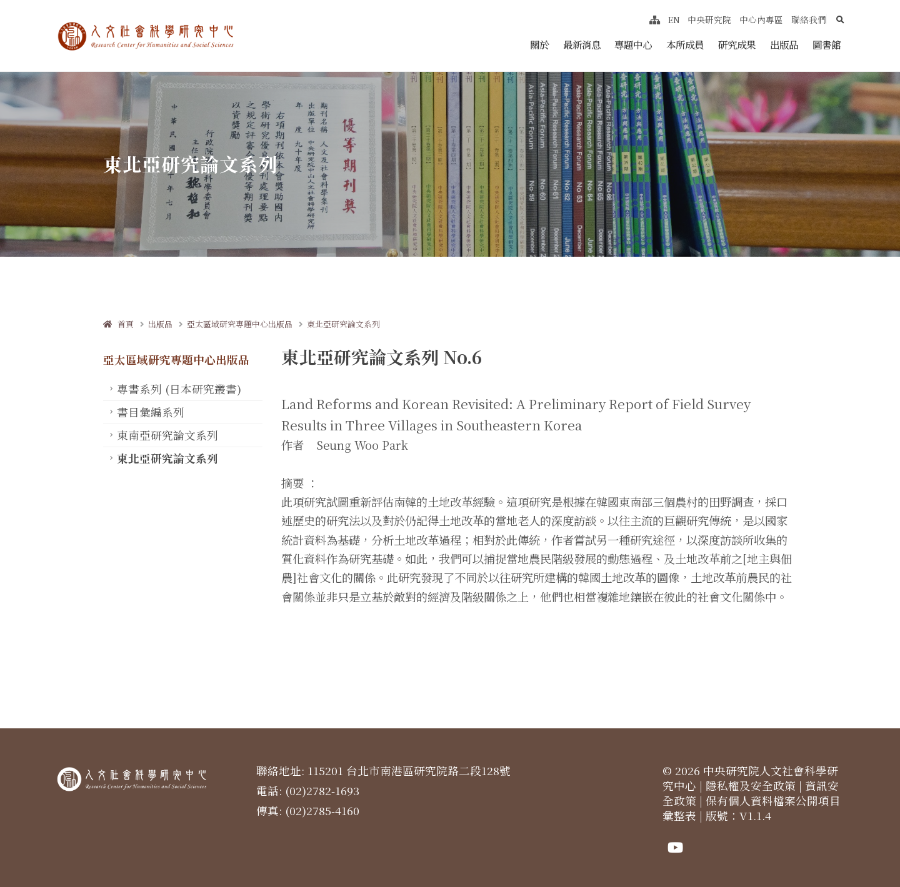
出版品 (784, 44)
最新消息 (582, 44)
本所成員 (685, 44)
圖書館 (826, 44)
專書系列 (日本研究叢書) (179, 389)
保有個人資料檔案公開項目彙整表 (751, 808)
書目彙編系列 (150, 412)
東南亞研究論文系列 (167, 435)
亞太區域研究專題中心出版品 (239, 324)
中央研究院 (709, 19)
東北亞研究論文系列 (343, 324)
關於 (539, 44)
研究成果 (737, 44)
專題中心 (633, 44)
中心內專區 (761, 19)
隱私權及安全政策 (751, 785)
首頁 (118, 324)
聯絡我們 (808, 19)
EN (674, 19)
